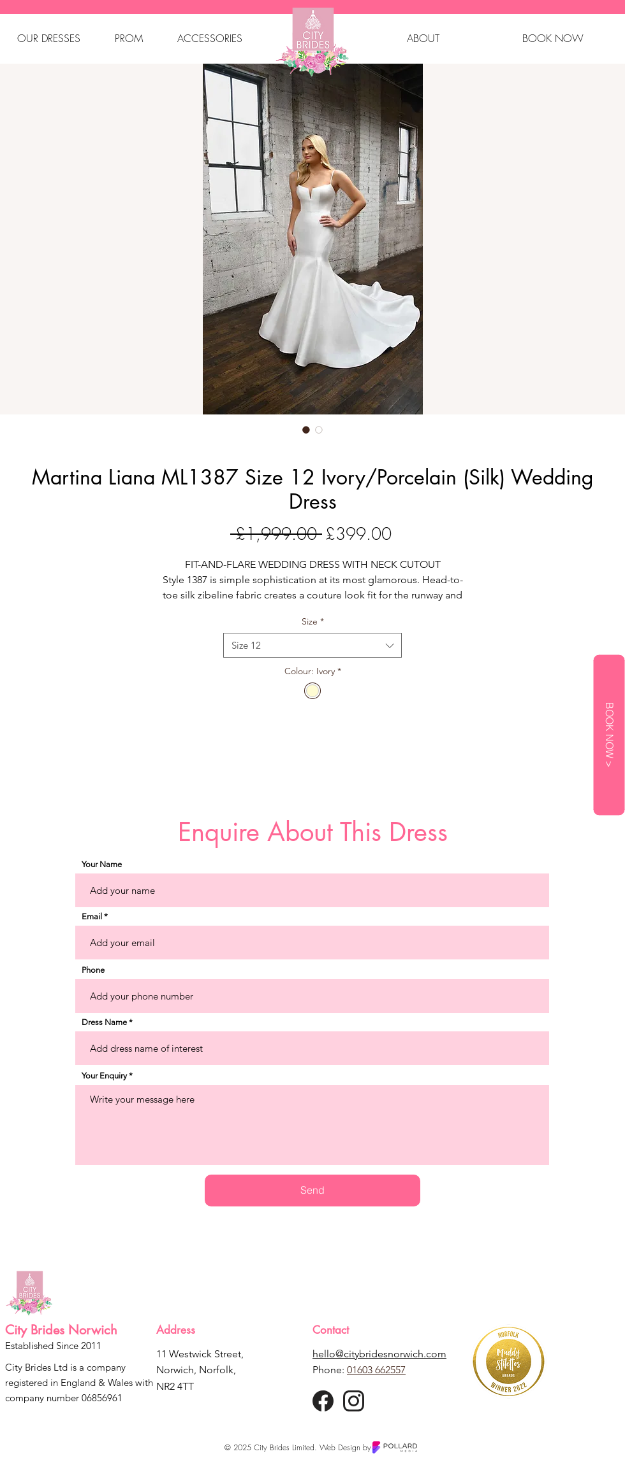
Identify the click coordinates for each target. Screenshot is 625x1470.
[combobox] (312, 645)
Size (313, 621)
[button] (49, 38)
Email (92, 916)
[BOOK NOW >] (608, 735)
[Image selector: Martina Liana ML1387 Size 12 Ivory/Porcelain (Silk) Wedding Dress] (306, 429)
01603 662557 (376, 1370)
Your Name (102, 864)
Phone (93, 970)
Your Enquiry (104, 1075)
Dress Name (104, 1022)
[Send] (312, 1190)
